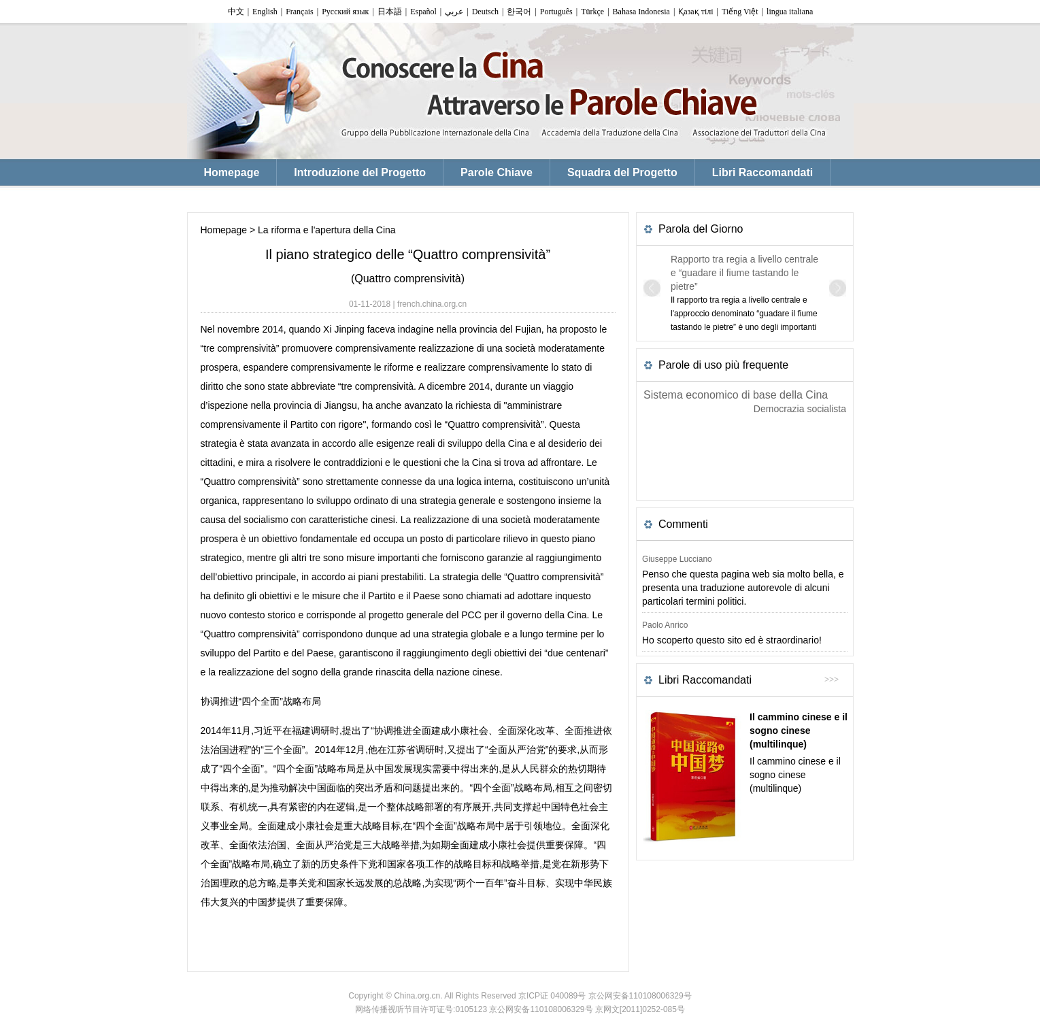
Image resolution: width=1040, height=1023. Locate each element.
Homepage (224, 229)
